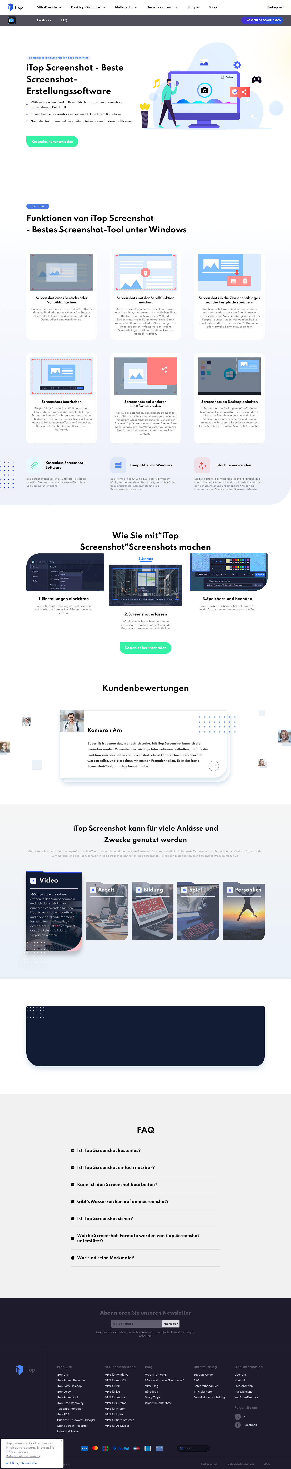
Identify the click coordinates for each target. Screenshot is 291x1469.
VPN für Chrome (115, 1403)
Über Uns (240, 1374)
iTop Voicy (64, 1391)
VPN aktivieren (203, 1391)
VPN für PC (112, 1386)
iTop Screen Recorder (71, 1380)
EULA (267, 1464)
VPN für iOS (113, 1391)
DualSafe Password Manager (76, 1420)
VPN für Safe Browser (119, 1420)
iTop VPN (63, 1374)
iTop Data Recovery (70, 1403)
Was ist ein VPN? (156, 1374)
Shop (213, 7)
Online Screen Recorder (72, 1425)
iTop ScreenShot (67, 1397)
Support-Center (204, 1374)
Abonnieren (170, 1323)
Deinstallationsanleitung (209, 1397)
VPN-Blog (151, 1386)
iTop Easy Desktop (69, 1386)
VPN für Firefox (115, 1408)
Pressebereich (244, 1386)
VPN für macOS (115, 1380)
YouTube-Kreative (246, 1397)
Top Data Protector (70, 1408)
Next (214, 766)
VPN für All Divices (117, 1425)
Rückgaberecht (210, 1464)
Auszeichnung (244, 1391)
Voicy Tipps (152, 1397)
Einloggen (275, 7)
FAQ (64, 20)
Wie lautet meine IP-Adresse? (164, 1380)
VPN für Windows (116, 1374)
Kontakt (240, 1380)
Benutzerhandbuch (206, 1386)
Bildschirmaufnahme (158, 1403)
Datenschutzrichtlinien (241, 1464)
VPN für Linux (114, 1414)
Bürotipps (151, 1391)
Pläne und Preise (68, 1431)
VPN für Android (116, 1397)
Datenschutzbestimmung (23, 1456)
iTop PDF (63, 1414)
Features (44, 20)
